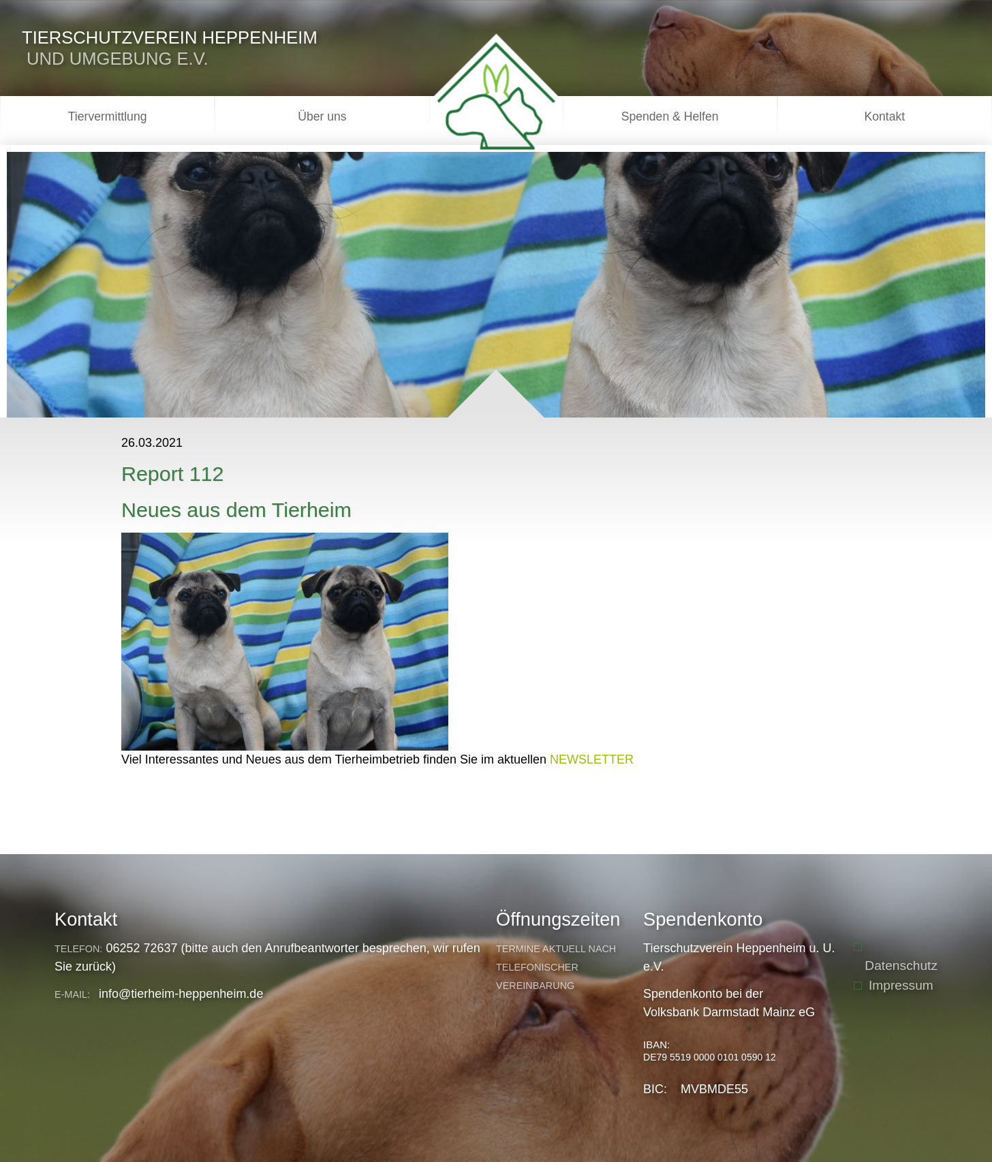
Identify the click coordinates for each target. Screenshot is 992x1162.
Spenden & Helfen (670, 116)
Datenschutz (901, 965)
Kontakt (885, 116)
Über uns (322, 116)
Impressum (901, 985)
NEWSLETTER (592, 759)
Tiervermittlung (107, 116)
